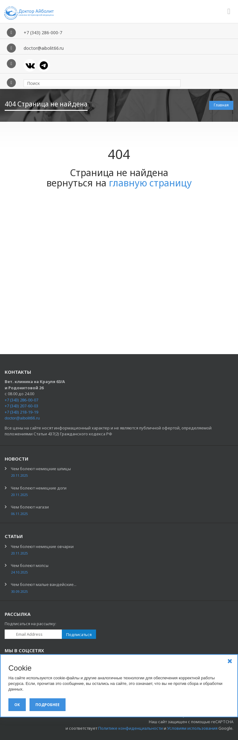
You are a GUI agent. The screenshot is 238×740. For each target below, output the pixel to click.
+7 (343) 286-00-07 (21, 400)
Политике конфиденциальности (130, 728)
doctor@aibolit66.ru (22, 418)
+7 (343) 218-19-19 (21, 412)
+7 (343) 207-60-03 (21, 406)
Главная (221, 105)
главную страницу (150, 182)
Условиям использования (192, 728)
